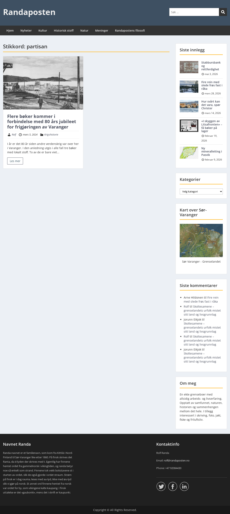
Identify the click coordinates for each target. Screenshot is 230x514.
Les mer (15, 161)
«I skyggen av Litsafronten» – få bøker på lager (211, 126)
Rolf (14, 134)
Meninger (101, 30)
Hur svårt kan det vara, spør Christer (210, 105)
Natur (84, 30)
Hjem (10, 30)
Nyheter (26, 30)
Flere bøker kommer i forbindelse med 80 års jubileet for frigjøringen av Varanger (41, 121)
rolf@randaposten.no (177, 460)
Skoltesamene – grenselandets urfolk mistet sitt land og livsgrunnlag (202, 310)
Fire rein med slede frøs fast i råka (211, 85)
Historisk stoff (64, 30)
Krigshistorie (51, 134)
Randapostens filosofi (130, 30)
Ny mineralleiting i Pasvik (211, 151)
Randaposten (29, 11)
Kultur (42, 30)
